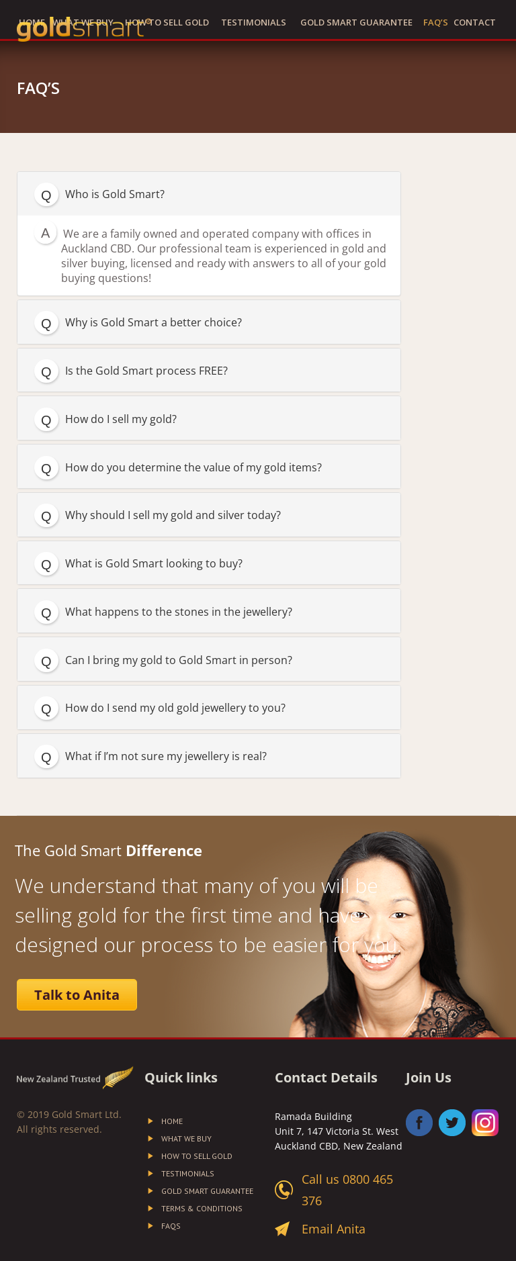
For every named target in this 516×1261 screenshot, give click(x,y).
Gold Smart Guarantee (356, 22)
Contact (475, 22)
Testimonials (253, 22)
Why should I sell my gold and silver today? (173, 515)
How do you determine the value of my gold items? (193, 467)
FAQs (171, 1226)
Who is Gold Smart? (115, 194)
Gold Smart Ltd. (87, 1114)
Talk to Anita (77, 995)
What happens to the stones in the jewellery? (178, 611)
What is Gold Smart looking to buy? (154, 563)
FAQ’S (435, 22)
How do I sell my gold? (121, 419)
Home (172, 1121)
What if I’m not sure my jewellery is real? (166, 756)
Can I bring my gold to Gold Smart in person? (178, 660)
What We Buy (186, 1138)
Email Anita (334, 1229)
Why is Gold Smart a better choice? (153, 322)
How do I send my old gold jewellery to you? (175, 707)
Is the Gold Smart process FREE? (146, 370)
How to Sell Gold (167, 22)
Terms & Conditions (202, 1208)
